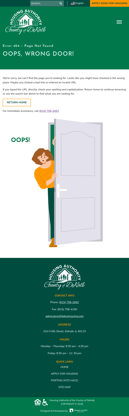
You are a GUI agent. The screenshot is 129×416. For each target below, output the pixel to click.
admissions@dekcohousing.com (65, 316)
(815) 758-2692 (49, 111)
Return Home (17, 102)
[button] (61, 3)
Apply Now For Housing (109, 3)
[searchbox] (47, 3)
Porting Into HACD (64, 380)
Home (64, 367)
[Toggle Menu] (119, 21)
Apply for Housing (64, 374)
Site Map (64, 387)
